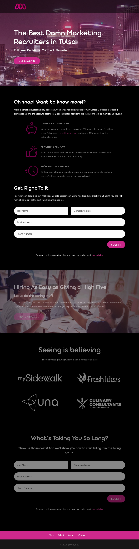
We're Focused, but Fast (56, 166)
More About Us (29, 316)
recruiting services (68, 133)
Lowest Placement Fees (55, 123)
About (71, 535)
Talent (61, 535)
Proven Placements (53, 147)
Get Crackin (27, 60)
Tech (51, 535)
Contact (82, 535)
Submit (116, 244)
